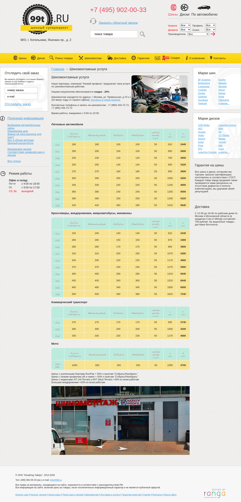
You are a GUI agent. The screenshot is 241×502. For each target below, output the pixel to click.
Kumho (222, 80)
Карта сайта (170, 494)
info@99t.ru (56, 480)
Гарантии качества (131, 494)
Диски (41, 58)
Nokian (221, 93)
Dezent (201, 138)
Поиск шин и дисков (72, 494)
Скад (221, 149)
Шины (22, 58)
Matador (222, 83)
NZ (219, 132)
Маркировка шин (18, 131)
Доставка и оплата (110, 494)
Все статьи (14, 161)
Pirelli (221, 96)
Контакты (220, 58)
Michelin (222, 86)
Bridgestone (204, 83)
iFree (200, 145)
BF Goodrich (204, 80)
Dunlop (201, 93)
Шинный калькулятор (20, 143)
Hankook (202, 103)
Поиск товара (64, 58)
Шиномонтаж (93, 58)
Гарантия (143, 58)
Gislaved (202, 96)
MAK (220, 128)
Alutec (201, 135)
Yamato (222, 142)
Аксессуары (54, 494)
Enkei (201, 142)
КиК (220, 145)
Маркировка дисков (19, 149)
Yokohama (223, 100)
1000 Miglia (203, 125)
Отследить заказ (18, 104)
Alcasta (201, 132)
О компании (197, 58)
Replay (221, 138)
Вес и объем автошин (21, 140)
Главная (57, 69)
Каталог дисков (38, 494)
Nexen (221, 90)
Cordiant (202, 90)
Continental (203, 86)
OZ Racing (223, 135)
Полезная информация (26, 118)
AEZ (200, 128)
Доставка (120, 58)
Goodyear (203, 100)
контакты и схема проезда (105, 99)
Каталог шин (22, 494)
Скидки (171, 57)
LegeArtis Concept (207, 152)
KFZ (200, 149)
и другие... (223, 103)
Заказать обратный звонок (118, 23)
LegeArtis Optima (227, 125)
